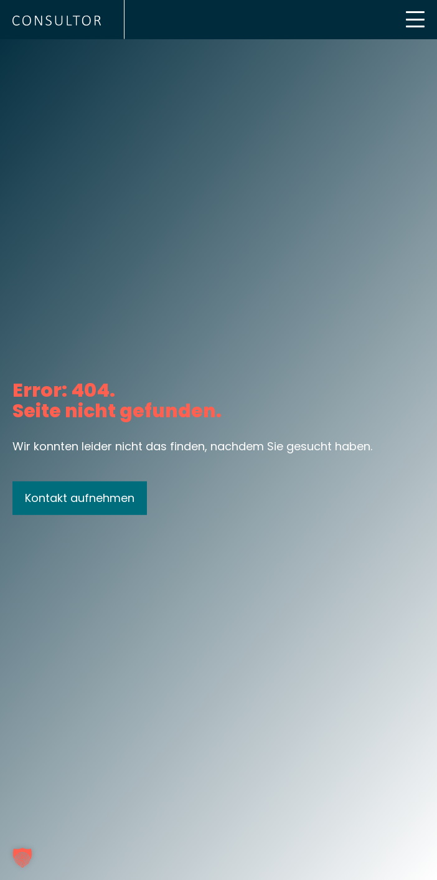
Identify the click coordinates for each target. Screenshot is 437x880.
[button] (22, 857)
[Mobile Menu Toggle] (415, 19)
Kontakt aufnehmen (79, 498)
